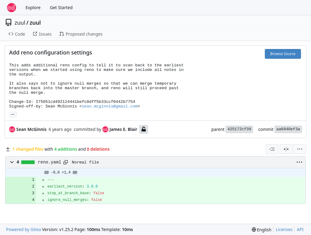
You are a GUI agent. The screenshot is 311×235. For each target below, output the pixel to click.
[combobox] (272, 149)
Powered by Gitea (23, 229)
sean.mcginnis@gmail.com (110, 106)
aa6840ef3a (288, 129)
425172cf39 (239, 129)
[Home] (11, 7)
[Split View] (286, 149)
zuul (20, 22)
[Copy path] (65, 162)
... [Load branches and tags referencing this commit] (13, 114)
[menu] (299, 149)
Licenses (284, 229)
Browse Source (283, 53)
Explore (33, 7)
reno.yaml (49, 162)
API (300, 229)
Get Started (61, 7)
